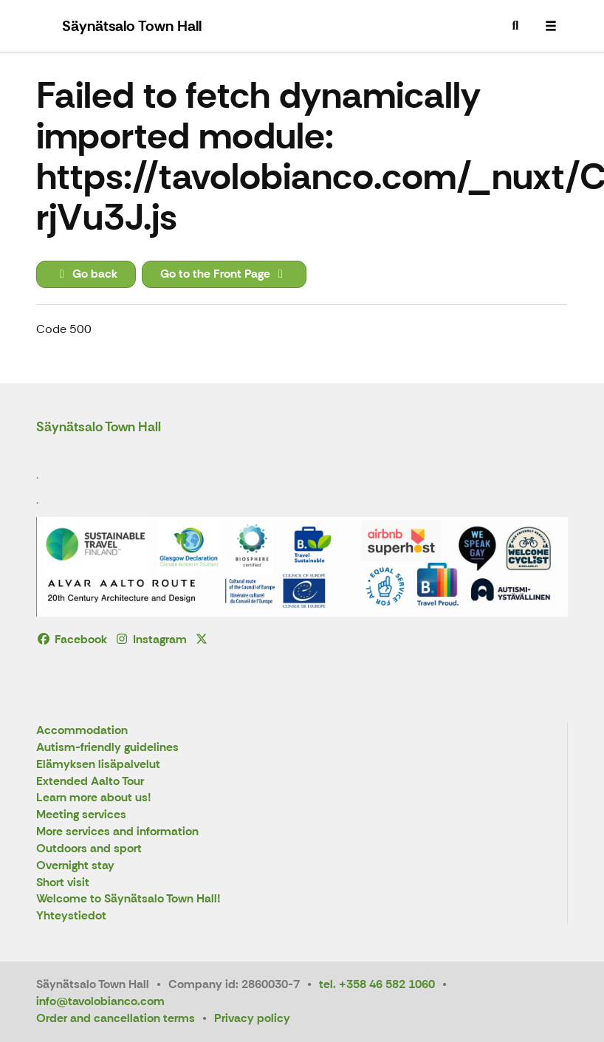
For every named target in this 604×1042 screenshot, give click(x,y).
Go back (86, 273)
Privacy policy (252, 1018)
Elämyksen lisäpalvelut (98, 765)
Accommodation (82, 731)
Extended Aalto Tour (90, 782)
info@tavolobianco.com (100, 1001)
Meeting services (81, 815)
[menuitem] (515, 26)
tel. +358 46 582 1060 (377, 984)
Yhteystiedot (71, 916)
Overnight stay (75, 866)
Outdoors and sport (89, 849)
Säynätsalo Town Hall (98, 427)
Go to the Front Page (224, 273)
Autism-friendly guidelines (107, 748)
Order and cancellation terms (115, 1018)
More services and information (117, 832)
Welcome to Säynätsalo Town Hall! (128, 899)
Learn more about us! (93, 798)
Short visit (62, 883)
